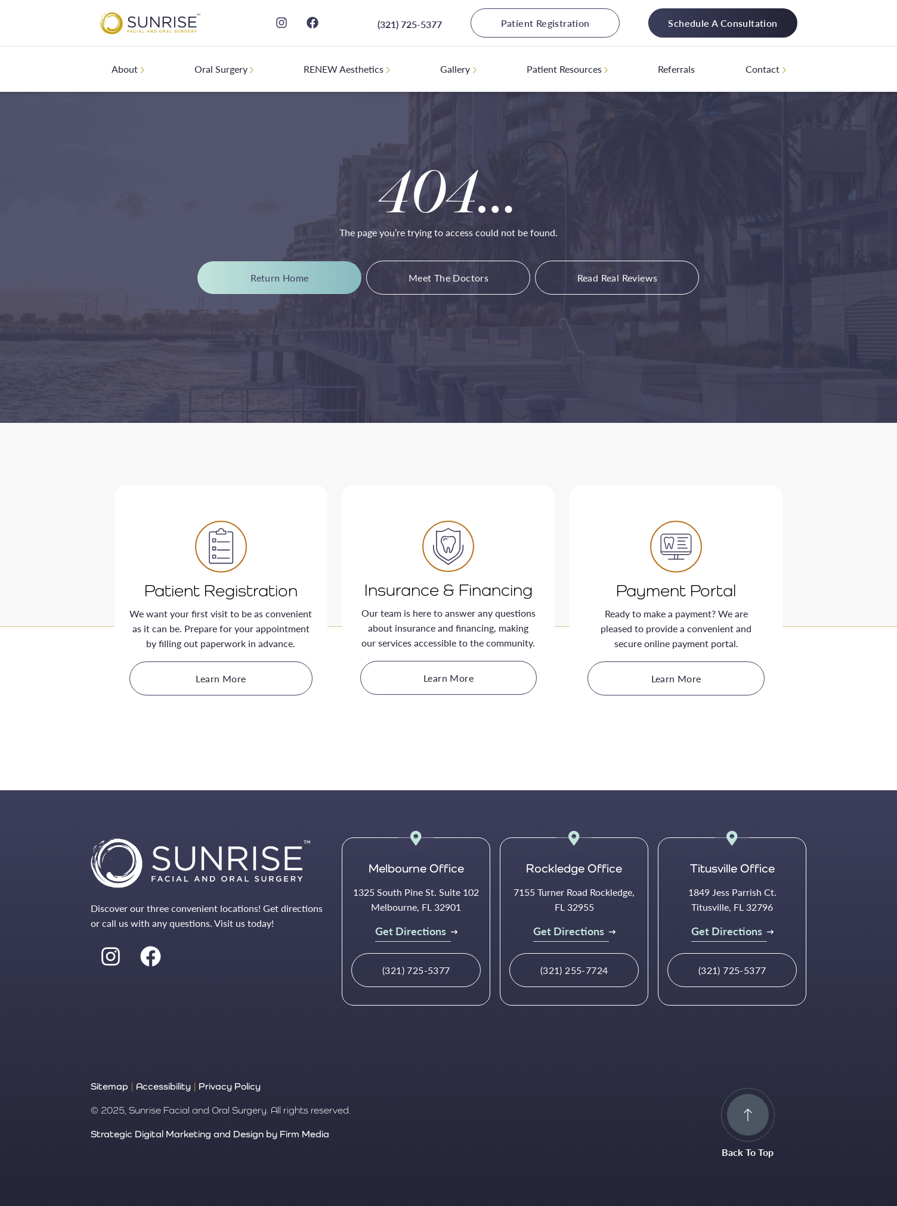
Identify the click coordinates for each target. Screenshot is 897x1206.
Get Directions (410, 930)
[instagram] (281, 23)
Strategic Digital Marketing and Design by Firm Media (210, 1134)
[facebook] (312, 23)
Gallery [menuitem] (455, 69)
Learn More (221, 678)
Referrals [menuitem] (676, 69)
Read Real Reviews (617, 278)
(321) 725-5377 (410, 24)
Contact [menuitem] (763, 69)
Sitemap (109, 1086)
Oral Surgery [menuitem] (221, 69)
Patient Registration (545, 23)
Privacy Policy (230, 1086)
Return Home (279, 278)
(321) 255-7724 (574, 970)
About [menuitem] (125, 69)
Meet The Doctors (448, 278)
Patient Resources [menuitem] (564, 69)
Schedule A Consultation (722, 23)
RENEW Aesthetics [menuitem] (343, 69)
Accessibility (163, 1086)
